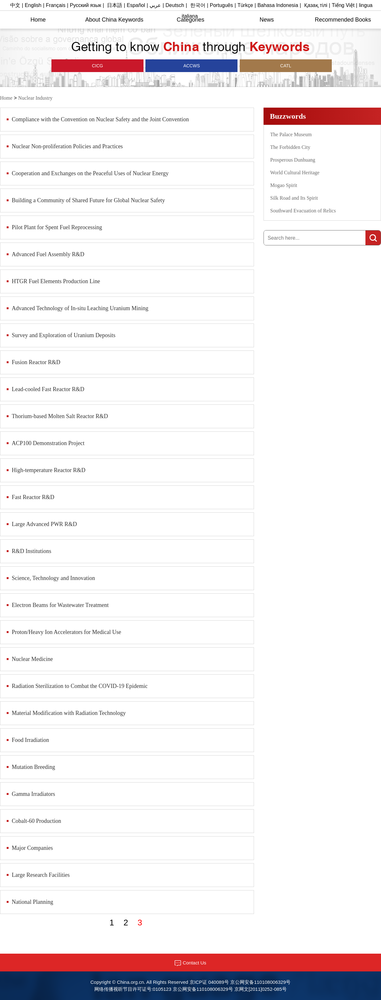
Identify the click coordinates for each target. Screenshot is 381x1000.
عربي (155, 5)
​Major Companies (32, 848)
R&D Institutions (31, 551)
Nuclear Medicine (32, 659)
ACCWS (191, 65)
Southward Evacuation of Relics (303, 210)
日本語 (114, 5)
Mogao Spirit (283, 185)
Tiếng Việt (343, 5)
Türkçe (245, 5)
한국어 (197, 5)
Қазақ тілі (315, 5)
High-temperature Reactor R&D (48, 470)
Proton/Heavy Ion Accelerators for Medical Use (66, 632)
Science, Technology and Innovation (53, 578)
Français (55, 5)
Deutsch (174, 5)
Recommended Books (343, 20)
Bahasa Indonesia (277, 5)
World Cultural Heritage (294, 172)
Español (136, 5)
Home (38, 20)
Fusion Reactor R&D (36, 362)
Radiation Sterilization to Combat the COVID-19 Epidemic (80, 686)
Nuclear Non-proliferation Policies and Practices (67, 146)
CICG (97, 65)
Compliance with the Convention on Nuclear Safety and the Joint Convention (100, 119)
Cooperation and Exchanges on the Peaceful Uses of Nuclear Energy (90, 173)
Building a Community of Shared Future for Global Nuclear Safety (88, 200)
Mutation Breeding (33, 767)
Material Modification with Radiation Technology (69, 713)
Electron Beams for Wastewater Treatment (60, 605)
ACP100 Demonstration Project (48, 443)
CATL (285, 65)
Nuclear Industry (35, 98)
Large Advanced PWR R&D (44, 524)
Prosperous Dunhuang (292, 160)
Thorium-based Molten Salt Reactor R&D (60, 416)
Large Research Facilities (41, 875)
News (266, 20)
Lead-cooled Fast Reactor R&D (48, 389)
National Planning (32, 902)
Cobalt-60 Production (36, 821)
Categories (190, 20)
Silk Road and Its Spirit (294, 198)
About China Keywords (114, 20)
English (33, 5)
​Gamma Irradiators (33, 794)
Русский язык (85, 5)
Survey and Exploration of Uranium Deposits (63, 335)
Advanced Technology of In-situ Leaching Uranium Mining (80, 308)
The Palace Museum (291, 134)
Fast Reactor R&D (33, 497)
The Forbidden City (290, 147)
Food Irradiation (30, 740)
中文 (15, 5)
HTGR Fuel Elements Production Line (56, 281)
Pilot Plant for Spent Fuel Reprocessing (57, 227)
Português (221, 5)
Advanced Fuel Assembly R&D (48, 254)
